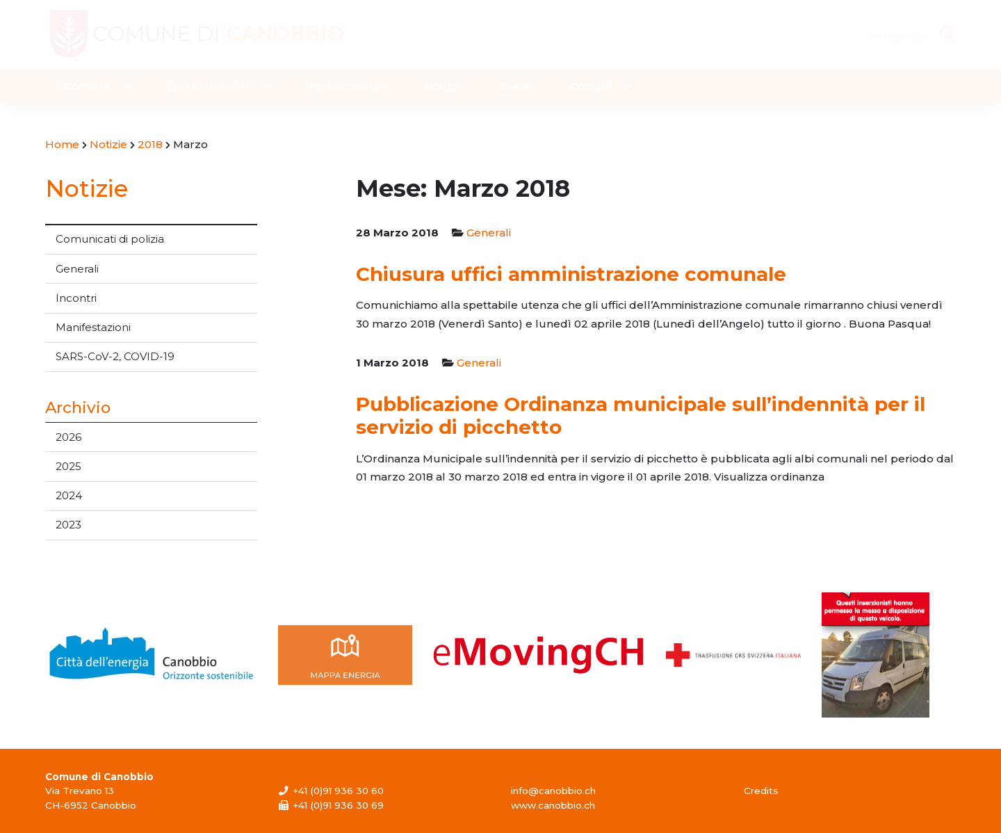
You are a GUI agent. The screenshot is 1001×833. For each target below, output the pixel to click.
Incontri (76, 298)
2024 (69, 495)
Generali (77, 268)
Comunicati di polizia (110, 238)
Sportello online (209, 85)
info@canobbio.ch (553, 790)
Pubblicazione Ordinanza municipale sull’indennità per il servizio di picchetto (640, 415)
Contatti (590, 85)
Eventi (515, 85)
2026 (68, 437)
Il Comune (83, 85)
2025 (68, 466)
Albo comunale (348, 85)
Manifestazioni (93, 327)
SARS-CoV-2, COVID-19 (115, 356)
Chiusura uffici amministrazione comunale (571, 274)
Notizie (444, 85)
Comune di (218, 34)
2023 (68, 524)
